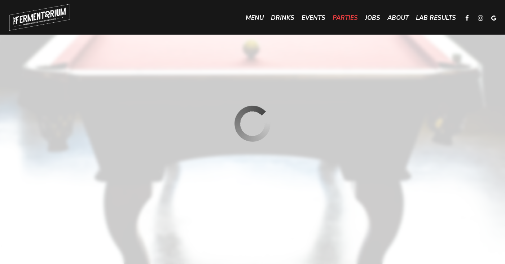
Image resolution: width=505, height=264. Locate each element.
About (398, 18)
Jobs (372, 18)
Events (313, 18)
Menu (255, 18)
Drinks (282, 18)
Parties (345, 18)
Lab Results (436, 18)
